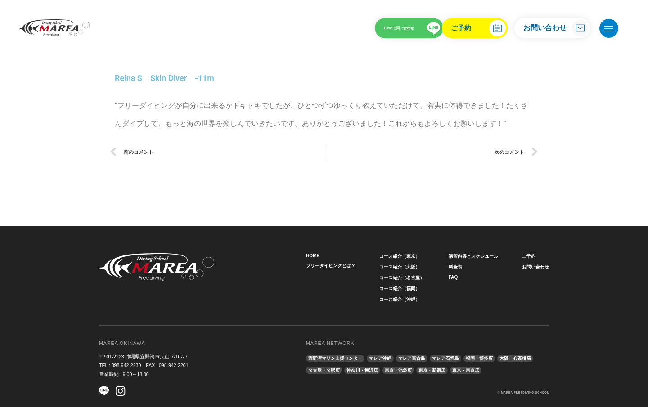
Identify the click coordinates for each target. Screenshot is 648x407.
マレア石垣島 (457, 357)
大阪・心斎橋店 (325, 368)
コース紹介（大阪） (401, 266)
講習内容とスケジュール (473, 256)
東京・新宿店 (484, 368)
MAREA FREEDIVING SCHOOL (524, 390)
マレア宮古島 (421, 357)
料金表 (453, 266)
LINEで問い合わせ (367, 27)
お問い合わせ (545, 27)
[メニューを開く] (609, 28)
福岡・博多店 (493, 357)
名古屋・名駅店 (367, 368)
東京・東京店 (520, 368)
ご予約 (452, 27)
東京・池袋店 (447, 368)
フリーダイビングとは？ (333, 265)
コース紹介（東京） (401, 256)
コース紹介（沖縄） (401, 299)
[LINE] (104, 391)
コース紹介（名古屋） (403, 277)
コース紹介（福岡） (401, 288)
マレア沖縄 (386, 357)
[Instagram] (122, 391)
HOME (313, 256)
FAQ (451, 277)
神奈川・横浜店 (408, 368)
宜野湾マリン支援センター (338, 357)
